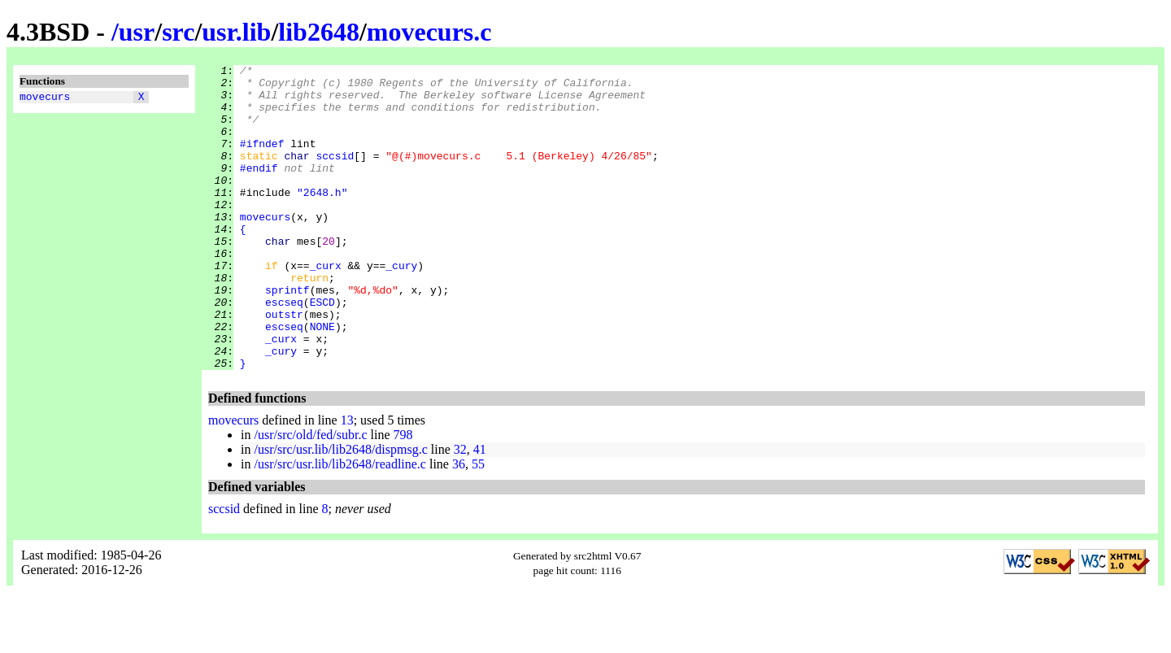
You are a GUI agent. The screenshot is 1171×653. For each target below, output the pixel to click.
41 (479, 510)
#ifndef (262, 160)
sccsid (335, 175)
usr (137, 31)
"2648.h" (322, 218)
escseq (284, 350)
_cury (401, 306)
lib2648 (318, 31)
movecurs (45, 98)
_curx (326, 306)
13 (347, 481)
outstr (284, 365)
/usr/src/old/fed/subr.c (310, 496)
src (178, 31)
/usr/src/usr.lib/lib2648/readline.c (340, 525)
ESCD (322, 350)
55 (478, 525)
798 (403, 496)
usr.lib (236, 31)
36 (458, 525)
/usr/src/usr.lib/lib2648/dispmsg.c (340, 510)
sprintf (287, 336)
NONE (322, 379)
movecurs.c (429, 31)
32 (460, 510)
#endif (259, 189)
